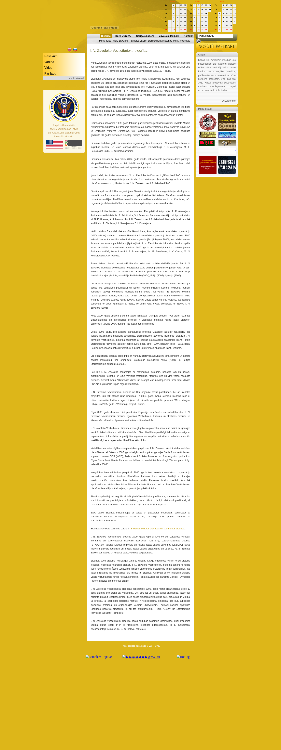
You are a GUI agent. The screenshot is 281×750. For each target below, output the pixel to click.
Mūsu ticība (105, 40)
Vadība (49, 62)
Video (48, 67)
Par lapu (50, 73)
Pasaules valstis (138, 40)
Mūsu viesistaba (181, 40)
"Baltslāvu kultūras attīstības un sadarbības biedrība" (157, 528)
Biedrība (106, 36)
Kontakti (188, 36)
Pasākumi (51, 56)
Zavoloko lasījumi (169, 36)
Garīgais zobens (145, 36)
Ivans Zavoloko (120, 40)
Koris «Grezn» (123, 36)
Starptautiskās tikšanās (160, 40)
